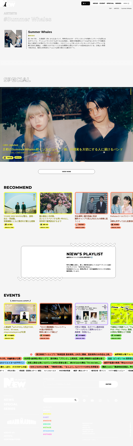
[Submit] (76, 400)
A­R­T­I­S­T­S (116, 8)
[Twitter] (108, 401)
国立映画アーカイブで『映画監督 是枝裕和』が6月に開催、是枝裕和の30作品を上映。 (75, 354)
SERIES (118, 3)
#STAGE (47, 427)
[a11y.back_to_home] (7, 4)
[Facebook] (116, 401)
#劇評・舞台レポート (81, 370)
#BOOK (47, 424)
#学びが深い (13, 370)
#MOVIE (47, 421)
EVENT (102, 3)
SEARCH (46, 396)
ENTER (108, 384)
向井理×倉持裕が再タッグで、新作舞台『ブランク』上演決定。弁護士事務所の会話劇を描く (66, 359)
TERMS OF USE (87, 431)
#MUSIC (47, 414)
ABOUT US (9, 432)
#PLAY (46, 410)
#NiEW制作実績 (65, 370)
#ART (46, 417)
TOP (110, 8)
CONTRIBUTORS (12, 439)
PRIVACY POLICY (88, 434)
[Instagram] (100, 401)
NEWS (95, 3)
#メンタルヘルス (51, 370)
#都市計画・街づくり (99, 370)
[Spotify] (84, 401)
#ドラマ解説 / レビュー (118, 370)
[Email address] (71, 384)
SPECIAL (110, 3)
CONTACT (85, 425)
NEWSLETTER (48, 379)
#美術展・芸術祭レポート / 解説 (31, 370)
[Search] (61, 400)
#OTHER (47, 434)
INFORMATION (87, 429)
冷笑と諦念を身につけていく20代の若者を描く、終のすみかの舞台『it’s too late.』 (65, 363)
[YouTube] (92, 401)
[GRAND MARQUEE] (21, 420)
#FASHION (48, 431)
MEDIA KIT (86, 427)
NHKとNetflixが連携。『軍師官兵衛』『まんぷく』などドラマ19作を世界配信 (66, 367)
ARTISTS (8, 436)
